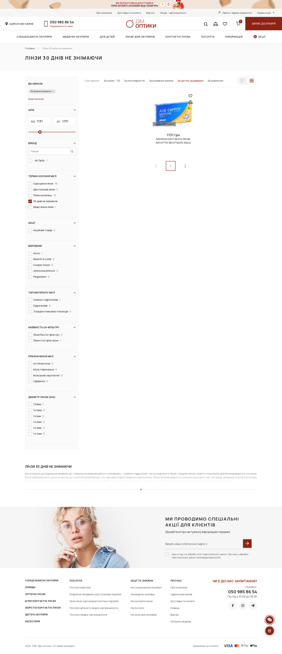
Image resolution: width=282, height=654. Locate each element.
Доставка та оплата (129, 12)
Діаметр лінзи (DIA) (52, 397)
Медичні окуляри (76, 36)
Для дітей (107, 36)
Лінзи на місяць (44, 195)
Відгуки (150, 12)
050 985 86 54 (62, 22)
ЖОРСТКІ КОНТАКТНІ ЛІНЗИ (43, 607)
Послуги (207, 36)
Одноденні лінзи (44, 183)
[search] (205, 23)
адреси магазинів (21, 23)
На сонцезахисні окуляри (146, 587)
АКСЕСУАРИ (32, 621)
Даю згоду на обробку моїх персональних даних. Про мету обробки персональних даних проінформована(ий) (210, 556)
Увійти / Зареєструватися (237, 12)
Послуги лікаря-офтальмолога (88, 614)
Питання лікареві (180, 621)
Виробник (52, 246)
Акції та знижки (142, 580)
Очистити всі (36, 99)
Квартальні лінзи (44, 207)
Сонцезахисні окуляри (34, 36)
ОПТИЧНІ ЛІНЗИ (35, 594)
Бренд (52, 143)
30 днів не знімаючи (45, 201)
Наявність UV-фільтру (52, 327)
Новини (174, 608)
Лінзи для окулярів (140, 36)
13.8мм (38, 404)
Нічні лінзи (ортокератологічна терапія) (94, 601)
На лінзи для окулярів (143, 614)
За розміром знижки (161, 80)
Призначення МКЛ (52, 356)
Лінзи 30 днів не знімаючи (57, 48)
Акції (262, 36)
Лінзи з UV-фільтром (46, 340)
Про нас (176, 580)
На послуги (137, 608)
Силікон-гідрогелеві (46, 300)
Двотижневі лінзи (45, 189)
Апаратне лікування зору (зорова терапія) (96, 594)
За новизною (215, 80)
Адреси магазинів (181, 594)
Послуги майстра (80, 587)
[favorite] (224, 23)
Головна (30, 48)
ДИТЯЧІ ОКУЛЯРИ (36, 614)
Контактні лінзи (177, 36)
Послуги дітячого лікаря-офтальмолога (94, 608)
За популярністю (134, 80)
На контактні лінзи (142, 601)
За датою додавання (190, 80)
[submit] (247, 543)
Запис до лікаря (264, 23)
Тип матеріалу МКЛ (52, 292)
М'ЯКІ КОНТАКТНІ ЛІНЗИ (40, 601)
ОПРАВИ (30, 587)
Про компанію (104, 12)
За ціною (112, 80)
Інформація (234, 36)
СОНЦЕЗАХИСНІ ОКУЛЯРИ (41, 580)
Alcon (37, 253)
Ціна (52, 110)
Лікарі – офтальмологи (173, 12)
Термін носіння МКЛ (52, 176)
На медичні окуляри (143, 594)
